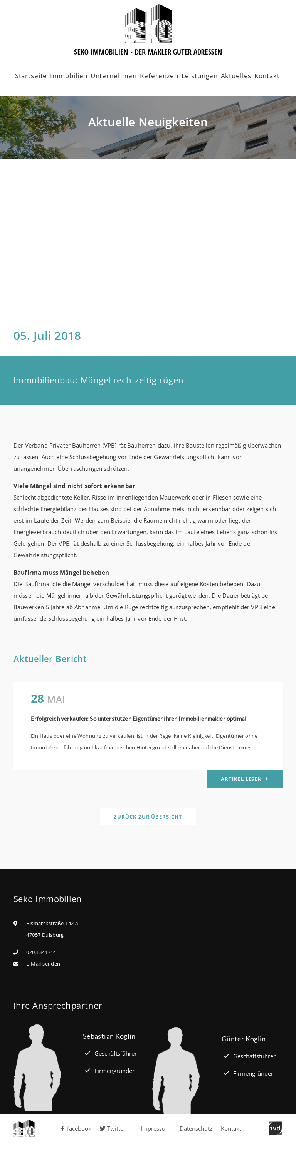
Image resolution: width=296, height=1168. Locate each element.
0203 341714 (41, 952)
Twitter (113, 1128)
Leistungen (200, 75)
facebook (75, 1128)
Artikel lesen (242, 778)
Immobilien (69, 75)
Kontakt (267, 75)
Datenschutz (196, 1128)
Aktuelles (236, 75)
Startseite (31, 75)
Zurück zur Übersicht (148, 816)
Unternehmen (114, 75)
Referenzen (159, 75)
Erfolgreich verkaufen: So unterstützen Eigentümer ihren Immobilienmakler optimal (138, 718)
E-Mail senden (43, 963)
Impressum (156, 1128)
